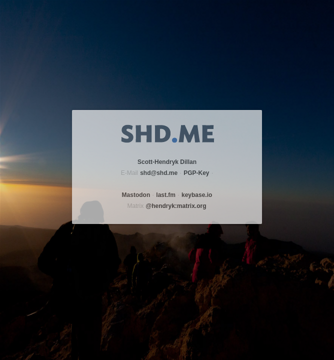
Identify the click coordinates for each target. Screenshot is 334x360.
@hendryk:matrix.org (176, 206)
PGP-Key (196, 173)
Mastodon (136, 195)
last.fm (166, 195)
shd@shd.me (159, 173)
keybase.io (197, 195)
